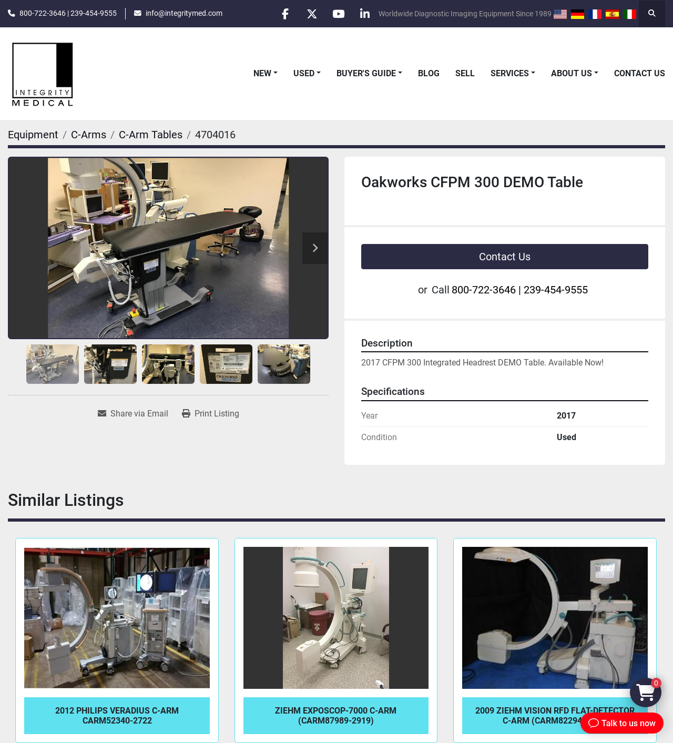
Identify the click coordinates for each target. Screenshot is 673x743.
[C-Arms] (88, 134)
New (262, 73)
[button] (265, 73)
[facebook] (284, 14)
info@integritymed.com (184, 13)
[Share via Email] (133, 414)
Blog (429, 73)
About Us (571, 73)
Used (303, 73)
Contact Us (639, 73)
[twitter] (311, 14)
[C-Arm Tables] (150, 134)
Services (510, 73)
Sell (465, 73)
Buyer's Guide (366, 73)
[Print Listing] (210, 414)
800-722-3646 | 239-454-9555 (68, 13)
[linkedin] (365, 14)
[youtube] (338, 14)
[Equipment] (33, 134)
